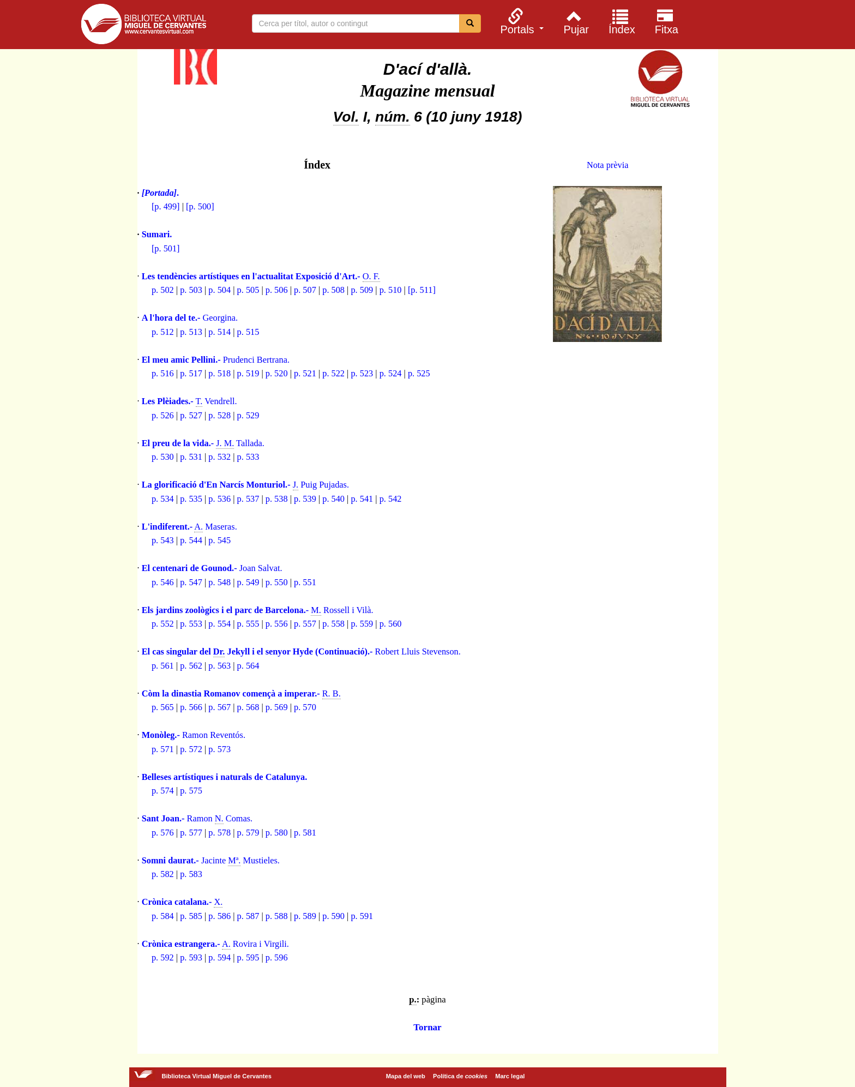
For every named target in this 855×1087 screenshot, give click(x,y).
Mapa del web (405, 1076)
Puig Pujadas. (245, 484)
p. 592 (163, 957)
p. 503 (191, 290)
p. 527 (191, 415)
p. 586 (219, 916)
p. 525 (419, 373)
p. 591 (362, 916)
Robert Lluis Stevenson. (301, 651)
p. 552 (163, 623)
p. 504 (219, 290)
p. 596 (277, 957)
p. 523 (362, 373)
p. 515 (248, 332)
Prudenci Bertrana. (216, 360)
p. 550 (277, 582)
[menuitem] (520, 21)
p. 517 (191, 373)
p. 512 (163, 332)
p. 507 (305, 290)
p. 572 (191, 749)
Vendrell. (189, 401)
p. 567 (219, 707)
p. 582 (163, 874)
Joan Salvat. (212, 568)
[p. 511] (422, 290)
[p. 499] (166, 206)
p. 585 (191, 916)
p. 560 (391, 623)
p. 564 (248, 665)
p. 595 (248, 957)
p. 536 (219, 499)
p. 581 (305, 832)
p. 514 (219, 332)
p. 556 (277, 623)
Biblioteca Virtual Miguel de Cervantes (143, 26)
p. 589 (305, 916)
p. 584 (163, 916)
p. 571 (163, 749)
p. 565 (163, 707)
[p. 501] (166, 248)
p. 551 (305, 582)
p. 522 (333, 373)
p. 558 (333, 623)
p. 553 (191, 623)
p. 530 (163, 457)
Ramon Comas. (197, 818)
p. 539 (305, 499)
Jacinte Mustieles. (211, 860)
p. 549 (248, 582)
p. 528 (219, 415)
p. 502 (163, 290)
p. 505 (248, 290)
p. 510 (391, 290)
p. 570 (305, 707)
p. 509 (362, 290)
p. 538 (277, 499)
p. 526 (163, 415)
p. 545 (219, 540)
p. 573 (219, 749)
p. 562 (191, 665)
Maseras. (189, 526)
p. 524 (391, 373)
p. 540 (333, 499)
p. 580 (277, 832)
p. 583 (191, 874)
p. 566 (191, 707)
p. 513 (191, 332)
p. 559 (362, 623)
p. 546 (163, 582)
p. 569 (277, 707)
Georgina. (190, 318)
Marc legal (510, 1076)
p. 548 (219, 582)
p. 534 (163, 499)
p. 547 (191, 582)
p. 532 (219, 457)
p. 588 (277, 916)
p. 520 (277, 373)
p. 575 (191, 790)
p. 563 (219, 665)
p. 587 (248, 916)
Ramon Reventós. (193, 735)
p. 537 (248, 499)
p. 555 (248, 623)
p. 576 (163, 832)
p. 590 (333, 916)
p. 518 (219, 373)
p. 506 (277, 290)
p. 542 (391, 499)
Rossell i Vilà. (258, 610)
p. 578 (219, 832)
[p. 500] (200, 206)
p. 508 (333, 290)
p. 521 (305, 373)
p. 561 (163, 665)
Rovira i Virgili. (215, 944)
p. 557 (305, 623)
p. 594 (219, 957)
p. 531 (191, 457)
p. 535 (191, 499)
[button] (520, 21)
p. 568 (248, 707)
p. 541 (362, 499)
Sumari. (157, 234)
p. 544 (191, 540)
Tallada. (203, 443)
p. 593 (191, 957)
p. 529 (248, 415)
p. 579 (248, 832)
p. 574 (163, 790)
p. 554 (219, 623)
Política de (460, 1076)
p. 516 (163, 373)
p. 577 (191, 832)
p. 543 (163, 540)
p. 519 (248, 373)
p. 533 (248, 457)
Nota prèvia (608, 165)
